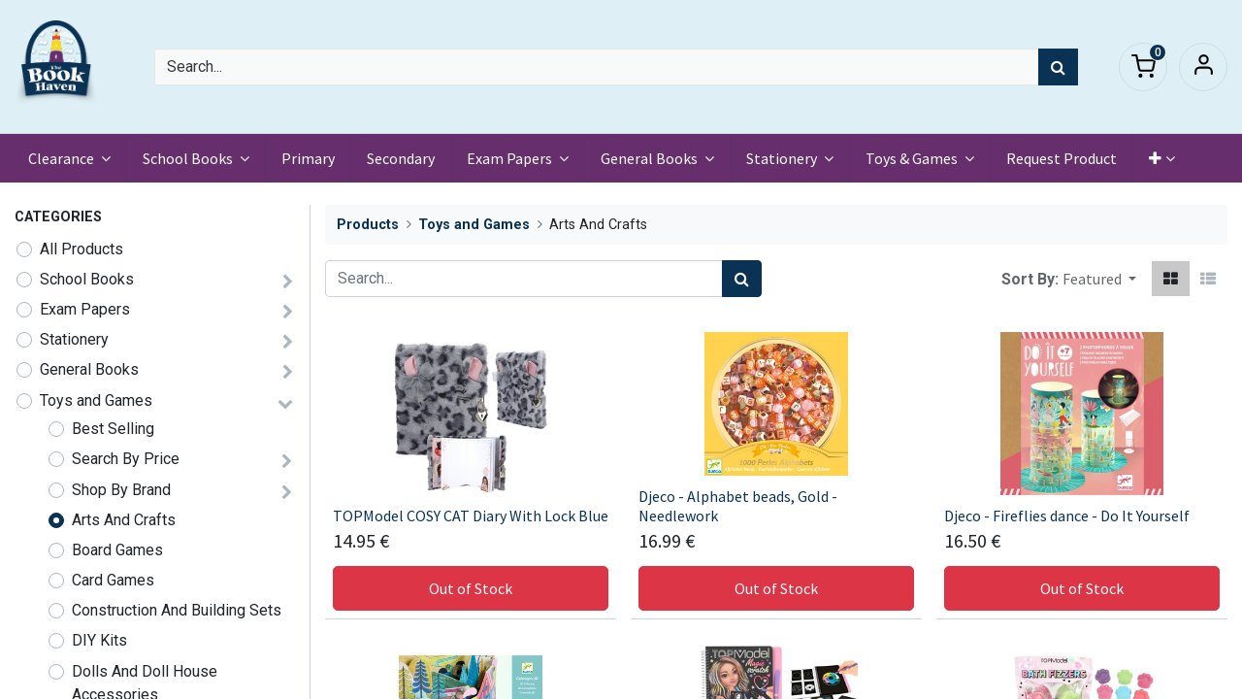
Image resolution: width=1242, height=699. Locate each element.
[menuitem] (310, 158)
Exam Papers (85, 309)
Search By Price (126, 458)
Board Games (117, 550)
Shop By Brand (121, 490)
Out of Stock (470, 588)
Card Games (113, 580)
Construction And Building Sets (176, 610)
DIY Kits (99, 640)
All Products (81, 249)
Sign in (1203, 67)
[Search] (1058, 67)
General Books (89, 369)
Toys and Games (96, 400)
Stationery (74, 339)
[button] (1164, 158)
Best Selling (113, 428)
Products (368, 224)
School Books (87, 279)
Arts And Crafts (124, 520)
